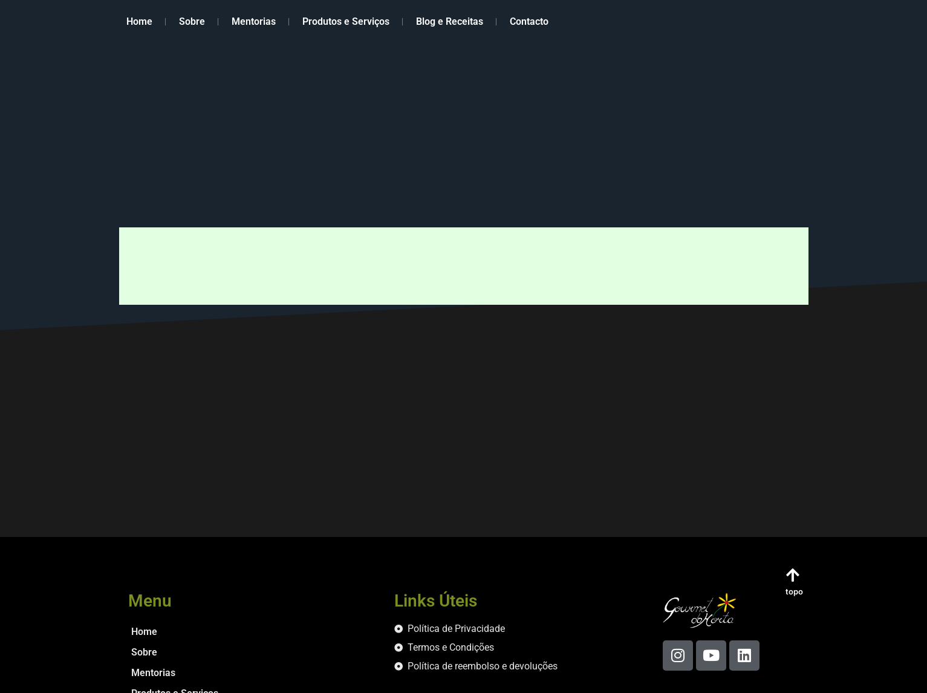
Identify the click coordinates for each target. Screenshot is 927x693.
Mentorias (254, 21)
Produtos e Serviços (345, 21)
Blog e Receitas (449, 21)
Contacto (529, 21)
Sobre (192, 21)
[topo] (793, 574)
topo (794, 591)
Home (139, 21)
